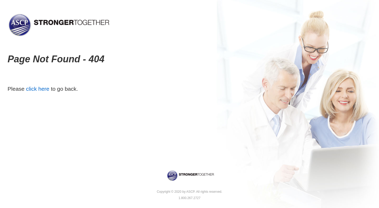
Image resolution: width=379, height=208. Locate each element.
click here (37, 89)
